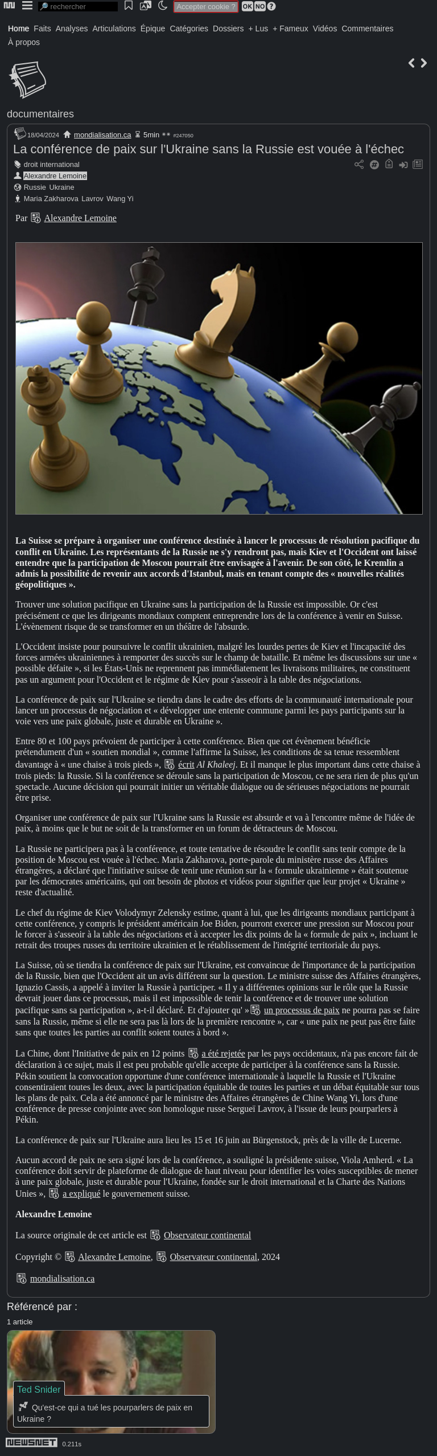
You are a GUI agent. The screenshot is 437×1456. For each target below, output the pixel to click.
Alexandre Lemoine (55, 176)
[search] (78, 6)
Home (18, 28)
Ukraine (61, 187)
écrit (186, 764)
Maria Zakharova (51, 198)
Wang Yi (119, 198)
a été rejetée (223, 1053)
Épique (153, 28)
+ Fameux (290, 28)
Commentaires (367, 28)
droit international (52, 164)
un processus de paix (302, 1010)
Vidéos (325, 28)
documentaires (40, 114)
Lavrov (92, 198)
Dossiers (228, 28)
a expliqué (81, 1193)
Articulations (114, 28)
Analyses (72, 28)
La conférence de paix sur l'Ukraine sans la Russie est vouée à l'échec (208, 149)
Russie (35, 187)
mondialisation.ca (102, 134)
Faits (42, 28)
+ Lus (259, 28)
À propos (24, 42)
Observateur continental (207, 1235)
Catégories (189, 28)
